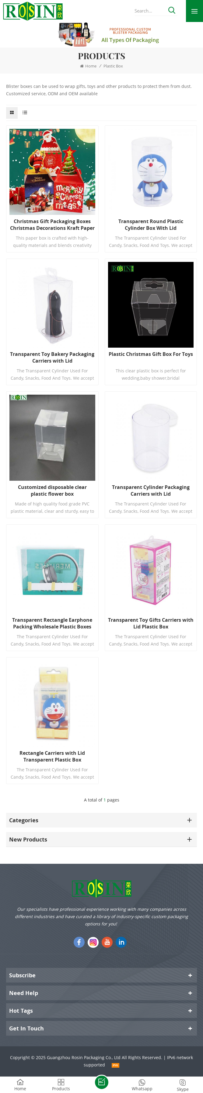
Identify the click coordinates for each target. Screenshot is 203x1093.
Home (88, 66)
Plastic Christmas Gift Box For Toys (151, 354)
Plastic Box (113, 66)
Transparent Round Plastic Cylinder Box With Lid (150, 224)
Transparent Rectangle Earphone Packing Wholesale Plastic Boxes (52, 623)
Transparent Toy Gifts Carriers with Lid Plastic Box (151, 623)
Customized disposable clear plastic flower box (52, 490)
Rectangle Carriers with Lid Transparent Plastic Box (52, 756)
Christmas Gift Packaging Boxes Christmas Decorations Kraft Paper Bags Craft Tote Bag (52, 224)
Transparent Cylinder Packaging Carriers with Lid (151, 490)
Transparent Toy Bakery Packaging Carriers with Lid (52, 357)
